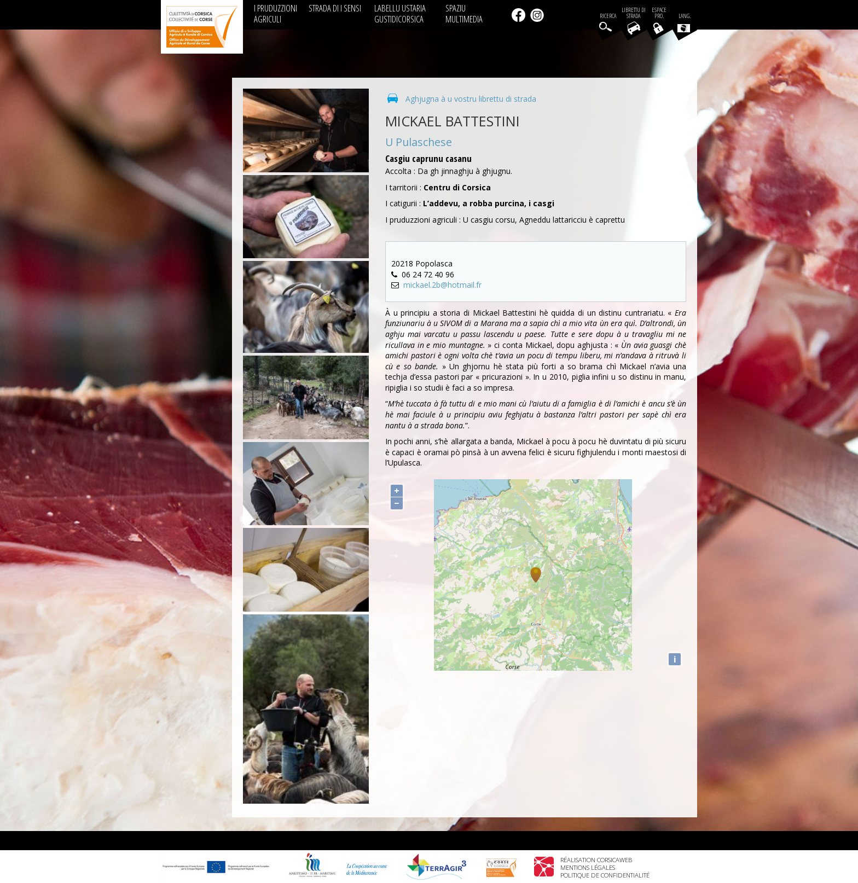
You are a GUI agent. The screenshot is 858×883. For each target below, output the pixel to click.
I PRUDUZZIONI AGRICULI (275, 13)
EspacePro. (659, 13)
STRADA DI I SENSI (335, 8)
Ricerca (608, 16)
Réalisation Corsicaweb (596, 860)
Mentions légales (587, 867)
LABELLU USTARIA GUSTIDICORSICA (400, 13)
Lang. (684, 22)
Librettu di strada (634, 13)
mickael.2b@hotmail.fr (442, 285)
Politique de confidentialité (605, 875)
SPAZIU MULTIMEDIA (464, 13)
